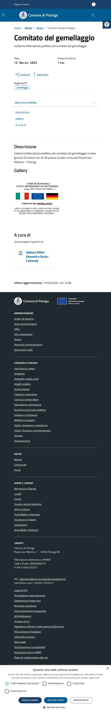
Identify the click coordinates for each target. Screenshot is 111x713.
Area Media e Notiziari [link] (26, 530)
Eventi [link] (17, 499)
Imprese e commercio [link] (25, 415)
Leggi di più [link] (94, 677)
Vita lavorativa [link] (22, 441)
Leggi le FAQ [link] (21, 590)
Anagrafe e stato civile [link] (26, 379)
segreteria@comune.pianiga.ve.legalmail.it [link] (43, 579)
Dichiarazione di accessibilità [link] (29, 647)
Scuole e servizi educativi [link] (28, 504)
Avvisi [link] (17, 470)
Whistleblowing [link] (22, 616)
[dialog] (55, 689)
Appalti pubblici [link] (22, 384)
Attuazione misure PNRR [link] (27, 652)
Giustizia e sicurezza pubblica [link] (30, 410)
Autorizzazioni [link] (22, 389)
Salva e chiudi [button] (30, 700)
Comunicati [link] (20, 465)
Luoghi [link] (18, 494)
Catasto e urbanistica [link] (25, 394)
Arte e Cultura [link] (22, 509)
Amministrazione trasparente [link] (30, 611)
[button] (55, 707)
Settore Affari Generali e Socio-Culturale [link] (37, 256)
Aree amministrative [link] (25, 324)
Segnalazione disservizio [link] (27, 601)
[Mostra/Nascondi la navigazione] (3, 15)
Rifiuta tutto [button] (81, 700)
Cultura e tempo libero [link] (26, 399)
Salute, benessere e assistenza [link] (31, 425)
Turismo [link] (18, 436)
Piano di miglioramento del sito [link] (31, 657)
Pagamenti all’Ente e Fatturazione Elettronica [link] (39, 626)
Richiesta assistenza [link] (25, 606)
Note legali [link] (20, 642)
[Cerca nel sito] (93, 15)
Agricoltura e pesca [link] (24, 368)
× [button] (107, 668)
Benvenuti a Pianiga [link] (25, 489)
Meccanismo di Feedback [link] (27, 632)
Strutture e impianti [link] (25, 520)
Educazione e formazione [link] (27, 405)
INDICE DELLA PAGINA (55, 103)
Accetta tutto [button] (56, 700)
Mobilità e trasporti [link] (24, 420)
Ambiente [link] (19, 374)
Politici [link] (18, 339)
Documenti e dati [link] (23, 350)
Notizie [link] (18, 459)
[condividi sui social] (22, 74)
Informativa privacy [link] (24, 637)
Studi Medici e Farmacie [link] (27, 514)
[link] (107, 24)
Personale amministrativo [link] (28, 344)
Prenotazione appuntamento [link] (29, 595)
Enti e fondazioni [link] (23, 334)
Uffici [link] (17, 329)
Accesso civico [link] (22, 621)
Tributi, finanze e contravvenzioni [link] (32, 430)
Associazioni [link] (20, 525)
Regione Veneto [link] (21, 4)
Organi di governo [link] (24, 319)
